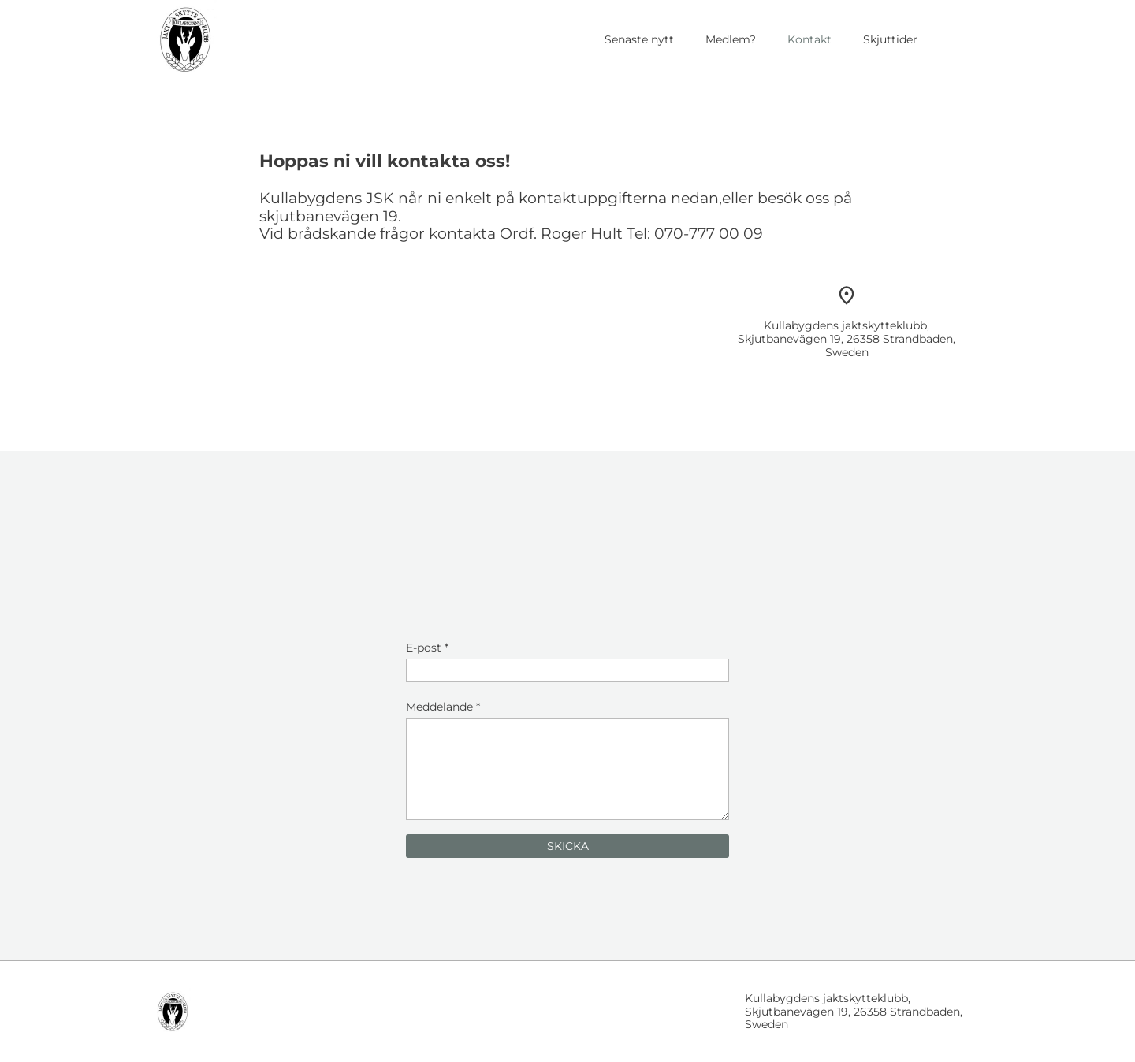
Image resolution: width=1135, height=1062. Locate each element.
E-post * (427, 648)
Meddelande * (443, 707)
